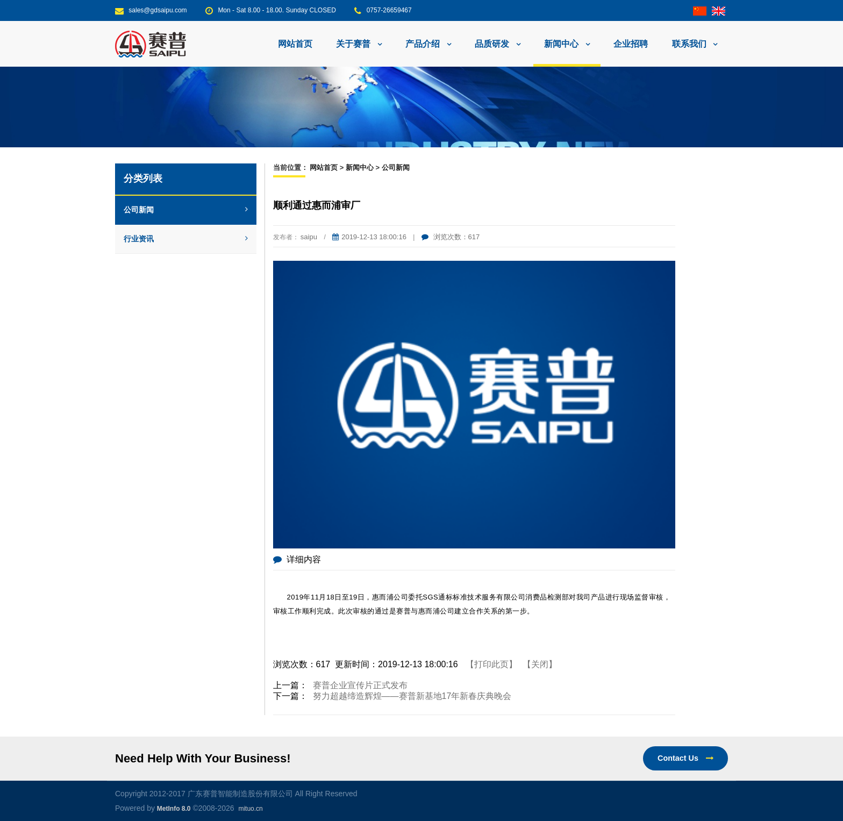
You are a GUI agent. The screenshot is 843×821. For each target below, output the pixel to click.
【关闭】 (540, 664)
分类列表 (143, 178)
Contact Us (685, 758)
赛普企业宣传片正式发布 (360, 685)
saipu (309, 237)
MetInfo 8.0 (174, 808)
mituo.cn (250, 808)
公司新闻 (186, 209)
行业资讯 (186, 238)
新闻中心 (360, 167)
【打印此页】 (491, 664)
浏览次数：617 (451, 237)
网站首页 (295, 43)
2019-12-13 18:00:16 (369, 237)
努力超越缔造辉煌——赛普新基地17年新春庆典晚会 (412, 696)
